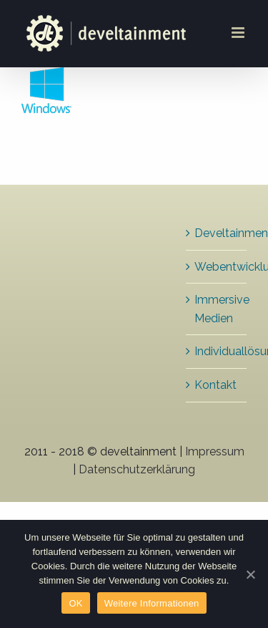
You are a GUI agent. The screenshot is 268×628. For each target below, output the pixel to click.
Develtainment (216, 233)
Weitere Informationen (151, 603)
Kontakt (215, 385)
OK (75, 603)
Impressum (214, 451)
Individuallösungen (216, 351)
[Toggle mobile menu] (239, 32)
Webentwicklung (216, 267)
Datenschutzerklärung (137, 469)
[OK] (250, 574)
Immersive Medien (216, 309)
